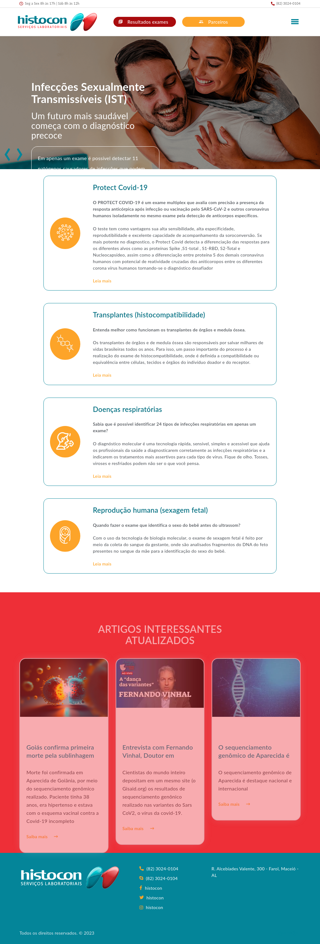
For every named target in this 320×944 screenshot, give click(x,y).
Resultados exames (143, 22)
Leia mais (102, 280)
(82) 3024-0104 (158, 868)
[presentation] (6, 150)
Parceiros (213, 22)
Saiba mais (42, 848)
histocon (150, 888)
